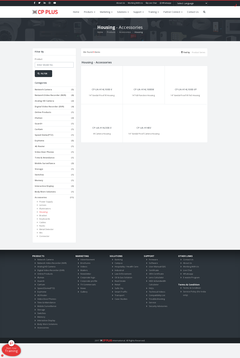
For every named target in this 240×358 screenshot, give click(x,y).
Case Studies (121, 299)
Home (76, 11)
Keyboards (44, 218)
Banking (119, 259)
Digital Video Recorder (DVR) (54, 106)
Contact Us (193, 11)
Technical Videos (157, 291)
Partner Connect (172, 11)
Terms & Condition (192, 287)
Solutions (123, 11)
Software (153, 263)
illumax (54, 117)
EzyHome (54, 140)
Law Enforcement (123, 273)
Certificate (154, 270)
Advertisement (87, 259)
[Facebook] (34, 3)
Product (38, 59)
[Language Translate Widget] (192, 3)
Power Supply (46, 201)
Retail (117, 284)
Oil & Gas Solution (123, 277)
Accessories (125, 32)
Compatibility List (157, 295)
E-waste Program (191, 277)
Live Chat (151, 3)
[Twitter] (39, 3)
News (83, 288)
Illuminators (45, 208)
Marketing (106, 11)
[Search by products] (204, 12)
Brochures (85, 263)
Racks (42, 225)
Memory (54, 180)
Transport (119, 295)
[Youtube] (55, 3)
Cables (42, 222)
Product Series (198, 52)
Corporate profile (88, 281)
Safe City (119, 288)
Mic (41, 232)
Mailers (84, 270)
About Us (120, 3)
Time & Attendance (54, 157)
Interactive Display (54, 186)
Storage (54, 168)
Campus (119, 263)
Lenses (42, 205)
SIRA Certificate (156, 273)
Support (138, 11)
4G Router (54, 146)
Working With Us (135, 3)
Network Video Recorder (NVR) (54, 95)
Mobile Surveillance (54, 163)
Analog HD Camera (54, 100)
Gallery (84, 291)
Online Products (54, 112)
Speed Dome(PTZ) (54, 134)
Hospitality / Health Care (126, 266)
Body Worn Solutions (54, 191)
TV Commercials (88, 284)
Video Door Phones (54, 151)
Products (89, 11)
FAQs (151, 288)
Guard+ (54, 123)
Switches (54, 174)
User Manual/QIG (157, 266)
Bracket (43, 215)
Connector (44, 236)
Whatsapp (165, 3)
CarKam (54, 129)
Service (152, 302)
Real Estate (120, 281)
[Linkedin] (44, 3)
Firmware (153, 259)
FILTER (42, 73)
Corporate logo (87, 277)
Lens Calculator (156, 277)
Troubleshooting (157, 299)
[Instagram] (49, 3)
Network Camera (54, 89)
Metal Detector (46, 229)
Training (153, 11)
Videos (83, 266)
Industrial (119, 270)
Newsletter (85, 273)
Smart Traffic (121, 291)
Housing (43, 212)
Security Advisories (158, 306)
